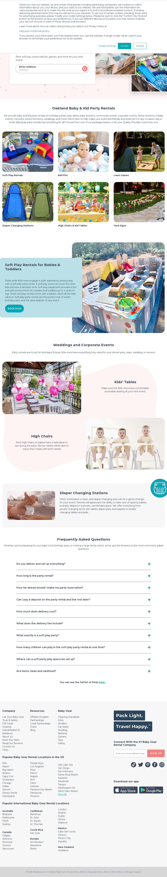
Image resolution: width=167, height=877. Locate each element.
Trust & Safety (10, 720)
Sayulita (62, 841)
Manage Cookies (133, 872)
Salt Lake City (65, 764)
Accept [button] (124, 46)
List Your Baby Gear (13, 717)
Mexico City (64, 838)
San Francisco (65, 771)
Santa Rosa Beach (68, 774)
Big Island (7, 769)
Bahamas (35, 814)
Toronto (6, 845)
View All (62, 794)
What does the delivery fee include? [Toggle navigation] (39, 623)
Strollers (62, 723)
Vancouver (8, 848)
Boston (6, 773)
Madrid (62, 812)
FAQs (5, 749)
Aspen (5, 766)
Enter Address (27, 66)
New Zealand (66, 847)
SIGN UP (156, 753)
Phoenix (34, 796)
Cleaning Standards (68, 717)
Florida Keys (36, 763)
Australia (7, 811)
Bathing (62, 733)
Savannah (63, 781)
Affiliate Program (39, 717)
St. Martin (35, 820)
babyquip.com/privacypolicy (34, 31)
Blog (32, 730)
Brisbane (7, 814)
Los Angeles (37, 766)
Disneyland (8, 796)
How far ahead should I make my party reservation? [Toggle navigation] (49, 587)
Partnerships (37, 720)
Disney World (9, 792)
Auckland (63, 850)
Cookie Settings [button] (107, 46)
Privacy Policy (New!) (76, 872)
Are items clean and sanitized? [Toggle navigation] (36, 671)
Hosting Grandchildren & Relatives (11, 730)
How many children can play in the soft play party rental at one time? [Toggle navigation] (60, 647)
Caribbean (36, 811)
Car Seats (63, 726)
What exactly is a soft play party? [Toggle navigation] (37, 635)
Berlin (33, 848)
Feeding (62, 730)
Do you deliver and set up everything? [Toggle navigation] (40, 563)
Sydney (6, 824)
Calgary (6, 835)
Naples (34, 776)
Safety (61, 743)
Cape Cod (7, 776)
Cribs (60, 720)
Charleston (8, 779)
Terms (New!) (118, 872)
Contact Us (8, 746)
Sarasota (62, 778)
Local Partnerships (40, 723)
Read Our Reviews (12, 743)
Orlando (34, 786)
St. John (34, 817)
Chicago (6, 783)
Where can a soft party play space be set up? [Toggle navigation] (45, 659)
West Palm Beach (68, 791)
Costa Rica (36, 829)
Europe (34, 838)
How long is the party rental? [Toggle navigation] (35, 575)
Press (33, 726)
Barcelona (35, 845)
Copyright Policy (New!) (99, 872)
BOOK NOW (14, 308)
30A (4, 763)
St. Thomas (36, 824)
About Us (7, 736)
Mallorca (62, 822)
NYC (32, 779)
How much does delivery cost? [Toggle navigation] (36, 611)
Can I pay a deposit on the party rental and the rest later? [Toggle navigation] (53, 599)
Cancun (62, 834)
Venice (61, 819)
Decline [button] (140, 46)
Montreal (7, 842)
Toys (60, 740)
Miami (33, 773)
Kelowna (7, 838)
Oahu (33, 783)
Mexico (62, 828)
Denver (6, 789)
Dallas (5, 786)
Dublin (61, 816)
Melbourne (8, 817)
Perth (5, 820)
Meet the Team (10, 740)
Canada (6, 832)
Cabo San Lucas (66, 831)
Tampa (62, 784)
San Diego (64, 768)
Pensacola (36, 792)
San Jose (35, 833)
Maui (33, 769)
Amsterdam (36, 842)
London (62, 809)
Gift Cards (7, 723)
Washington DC (66, 787)
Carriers (62, 736)
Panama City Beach (41, 789)
